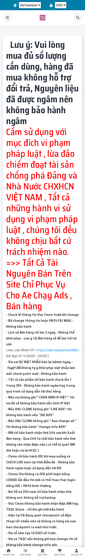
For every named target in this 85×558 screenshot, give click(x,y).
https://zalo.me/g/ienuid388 (56, 350)
